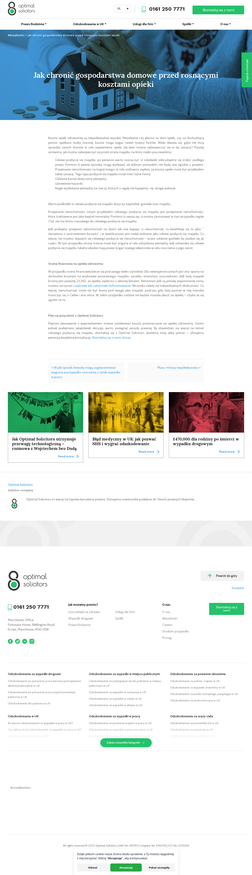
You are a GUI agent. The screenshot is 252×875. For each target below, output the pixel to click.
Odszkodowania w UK (88, 24)
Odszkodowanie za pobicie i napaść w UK (195, 681)
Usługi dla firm (143, 24)
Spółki (186, 24)
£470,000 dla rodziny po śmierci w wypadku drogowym (206, 442)
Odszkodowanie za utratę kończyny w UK (195, 700)
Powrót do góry (222, 576)
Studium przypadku (175, 632)
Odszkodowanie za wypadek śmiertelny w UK (197, 688)
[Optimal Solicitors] (22, 9)
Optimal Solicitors (20, 485)
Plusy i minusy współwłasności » (179, 368)
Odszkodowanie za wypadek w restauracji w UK (117, 692)
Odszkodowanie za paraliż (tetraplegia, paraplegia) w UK (204, 694)
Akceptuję (125, 867)
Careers (167, 625)
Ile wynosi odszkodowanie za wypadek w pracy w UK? (40, 723)
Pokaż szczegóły (159, 867)
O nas (224, 24)
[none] (123, 8)
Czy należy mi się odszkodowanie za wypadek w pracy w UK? (45, 730)
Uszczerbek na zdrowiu (84, 612)
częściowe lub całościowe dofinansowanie (102, 286)
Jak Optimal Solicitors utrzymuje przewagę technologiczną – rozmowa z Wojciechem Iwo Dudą (44, 444)
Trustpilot (237, 588)
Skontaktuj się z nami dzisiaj (111, 338)
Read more (66, 456)
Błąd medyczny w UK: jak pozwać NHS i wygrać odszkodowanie (124, 442)
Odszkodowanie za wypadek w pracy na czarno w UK (121, 730)
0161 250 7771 (167, 9)
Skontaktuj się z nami (218, 10)
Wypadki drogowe (80, 619)
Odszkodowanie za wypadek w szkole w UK (115, 699)
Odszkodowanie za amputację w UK (191, 730)
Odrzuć (92, 867)
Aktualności (170, 619)
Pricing (167, 638)
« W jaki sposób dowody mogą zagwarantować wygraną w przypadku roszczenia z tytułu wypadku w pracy (85, 372)
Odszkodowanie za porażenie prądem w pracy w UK (120, 723)
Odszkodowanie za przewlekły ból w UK (194, 723)
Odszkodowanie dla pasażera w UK (29, 703)
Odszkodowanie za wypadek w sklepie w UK (115, 705)
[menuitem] (123, 8)
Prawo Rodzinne (32, 24)
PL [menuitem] (119, 9)
